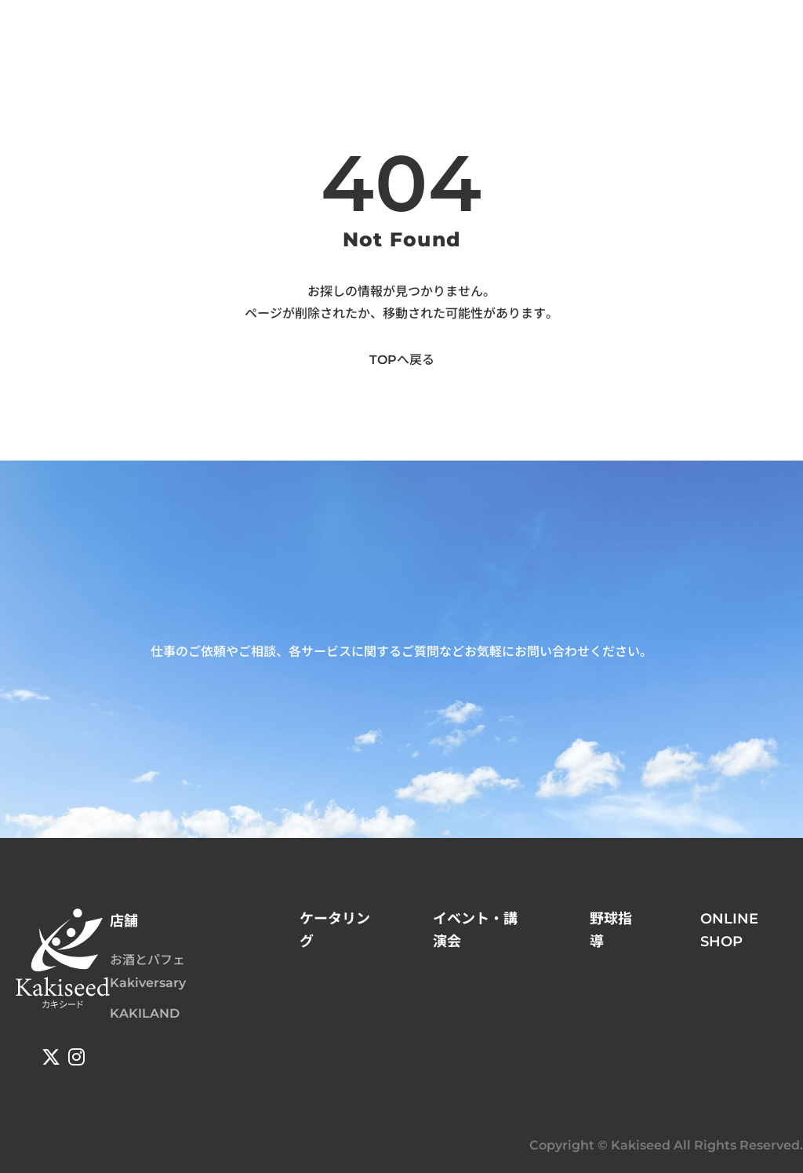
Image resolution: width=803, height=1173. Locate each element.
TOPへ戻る (401, 359)
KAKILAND (145, 1013)
